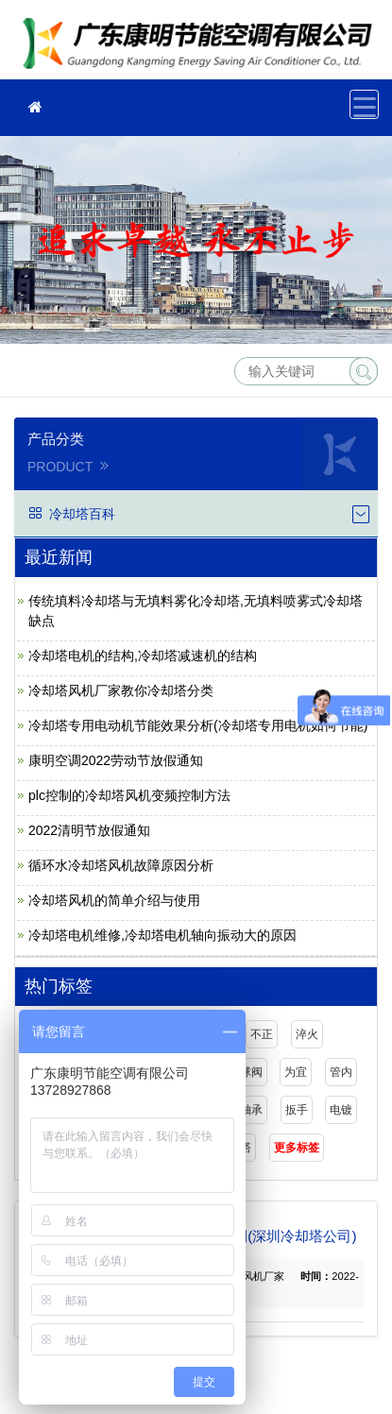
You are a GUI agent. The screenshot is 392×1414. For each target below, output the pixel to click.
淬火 (307, 1034)
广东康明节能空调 (203, 45)
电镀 (341, 1109)
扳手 (296, 1109)
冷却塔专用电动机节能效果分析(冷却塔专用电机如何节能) (197, 725)
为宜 (295, 1072)
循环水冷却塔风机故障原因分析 (120, 865)
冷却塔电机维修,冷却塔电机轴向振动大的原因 (162, 935)
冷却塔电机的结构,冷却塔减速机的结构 (142, 655)
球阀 (251, 1072)
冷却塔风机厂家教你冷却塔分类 (120, 690)
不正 (261, 1034)
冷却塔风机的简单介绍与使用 (114, 900)
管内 (341, 1072)
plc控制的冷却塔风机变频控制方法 (129, 795)
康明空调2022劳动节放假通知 (115, 760)
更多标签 (296, 1147)
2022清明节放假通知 (89, 830)
